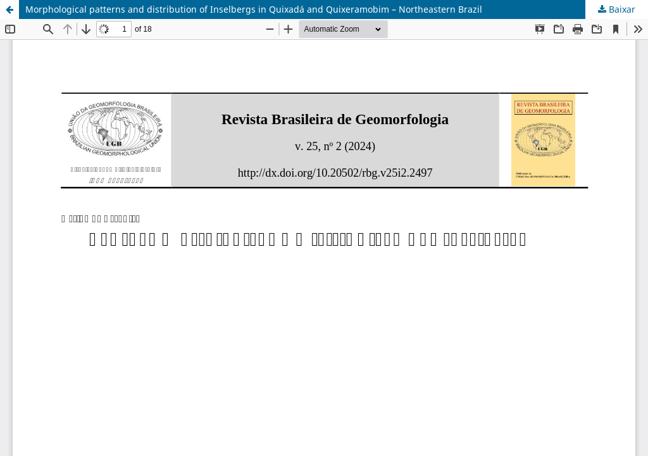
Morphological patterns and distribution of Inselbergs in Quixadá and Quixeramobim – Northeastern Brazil (253, 9)
